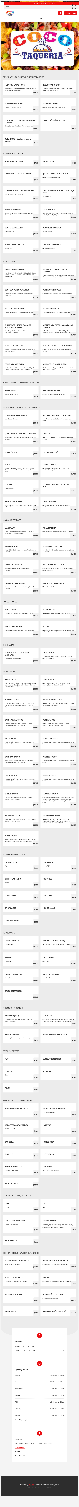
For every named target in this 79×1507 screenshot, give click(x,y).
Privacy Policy (54, 1485)
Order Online (71, 13)
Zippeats (31, 1485)
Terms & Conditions (42, 1485)
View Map (20, 1447)
